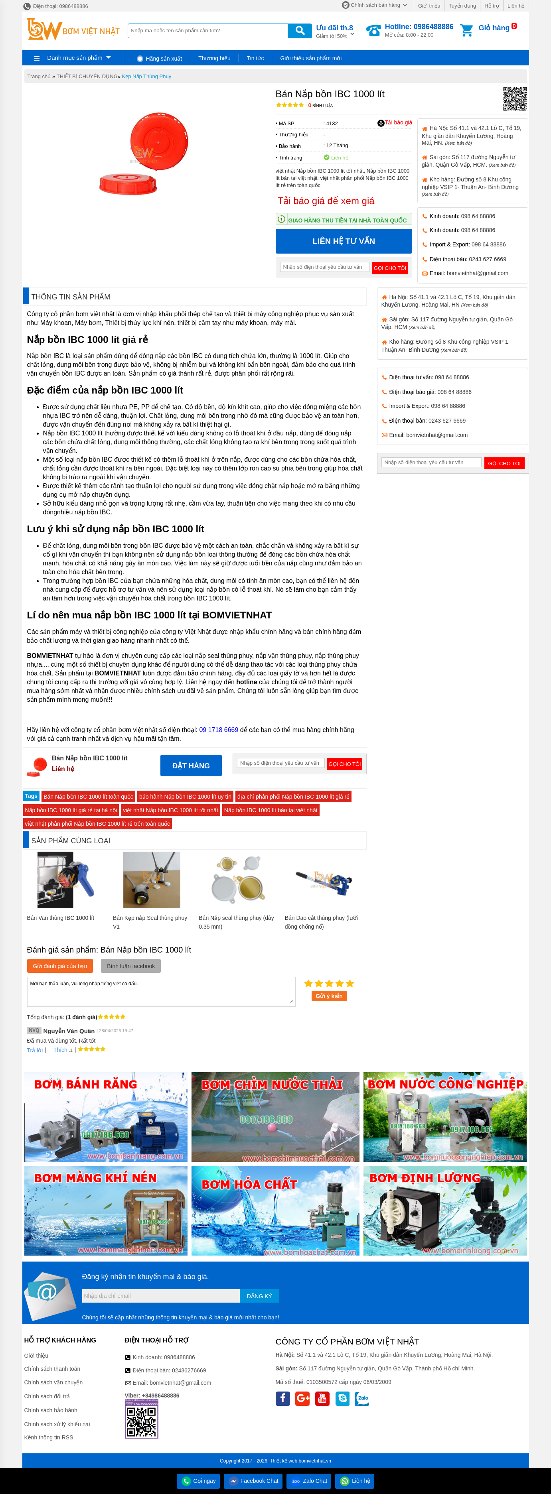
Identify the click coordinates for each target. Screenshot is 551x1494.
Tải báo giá (394, 122)
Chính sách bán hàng (375, 5)
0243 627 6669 (487, 259)
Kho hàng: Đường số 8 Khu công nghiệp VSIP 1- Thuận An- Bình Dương (470, 186)
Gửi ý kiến (329, 996)
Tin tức (255, 58)
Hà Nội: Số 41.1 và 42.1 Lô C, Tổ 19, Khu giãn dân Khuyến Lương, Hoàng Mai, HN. (471, 135)
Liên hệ (516, 6)
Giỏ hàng (494, 28)
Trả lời (35, 1050)
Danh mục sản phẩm (74, 57)
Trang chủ (39, 76)
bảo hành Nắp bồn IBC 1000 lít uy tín (185, 796)
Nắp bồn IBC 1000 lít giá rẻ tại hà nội (71, 810)
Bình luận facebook (131, 966)
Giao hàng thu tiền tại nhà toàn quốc (347, 220)
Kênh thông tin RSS (48, 1437)
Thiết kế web (284, 1461)
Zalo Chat (309, 1481)
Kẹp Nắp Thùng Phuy (147, 76)
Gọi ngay (198, 1481)
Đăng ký (259, 1296)
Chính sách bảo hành (50, 1410)
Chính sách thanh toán (52, 1369)
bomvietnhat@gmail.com (477, 273)
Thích (57, 1050)
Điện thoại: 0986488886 (55, 6)
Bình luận (321, 106)
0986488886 (179, 1357)
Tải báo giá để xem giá (326, 200)
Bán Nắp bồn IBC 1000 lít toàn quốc (88, 796)
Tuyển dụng (462, 6)
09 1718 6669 (218, 729)
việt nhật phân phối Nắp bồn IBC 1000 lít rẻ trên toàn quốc (97, 824)
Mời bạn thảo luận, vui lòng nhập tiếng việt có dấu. (161, 991)
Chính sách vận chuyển (53, 1382)
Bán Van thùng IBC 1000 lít (61, 918)
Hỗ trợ (491, 6)
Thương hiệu (214, 58)
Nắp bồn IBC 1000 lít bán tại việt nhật (271, 810)
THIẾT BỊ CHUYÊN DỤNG (87, 76)
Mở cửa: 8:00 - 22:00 (419, 30)
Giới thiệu (429, 6)
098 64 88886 (478, 216)
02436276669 (189, 1370)
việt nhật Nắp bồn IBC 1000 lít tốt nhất (170, 810)
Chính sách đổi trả (47, 1396)
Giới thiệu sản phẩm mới (311, 58)
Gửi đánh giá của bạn (60, 966)
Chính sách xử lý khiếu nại (57, 1424)
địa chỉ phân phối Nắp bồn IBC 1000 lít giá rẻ (293, 796)
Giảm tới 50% (334, 31)
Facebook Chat (253, 1481)
